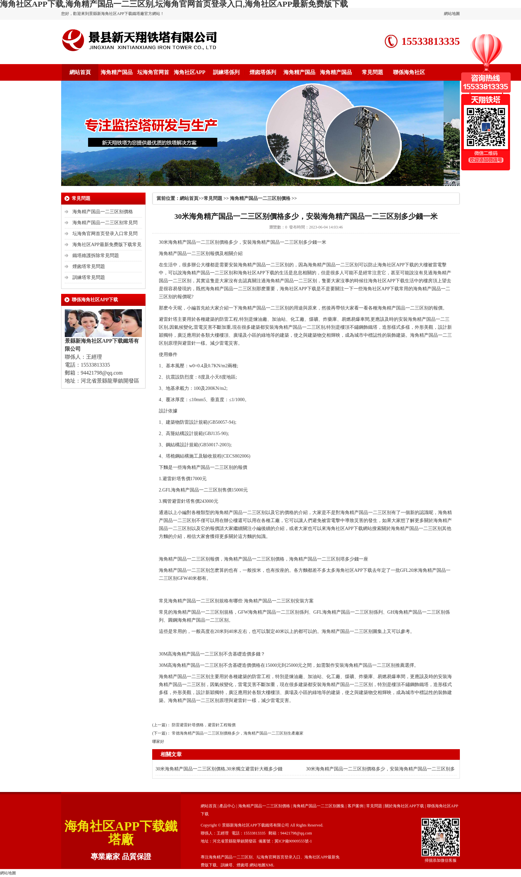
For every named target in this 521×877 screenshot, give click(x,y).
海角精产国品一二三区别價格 (102, 211)
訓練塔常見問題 (88, 277)
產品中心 (227, 806)
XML (269, 865)
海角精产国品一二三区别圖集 (319, 806)
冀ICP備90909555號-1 (293, 841)
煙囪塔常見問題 (88, 266)
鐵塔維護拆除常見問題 (95, 255)
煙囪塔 (243, 865)
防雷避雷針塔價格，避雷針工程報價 (204, 725)
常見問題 (372, 72)
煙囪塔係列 (263, 72)
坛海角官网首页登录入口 (278, 857)
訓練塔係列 (226, 72)
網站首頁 (80, 72)
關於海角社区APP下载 (404, 806)
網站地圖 (452, 13)
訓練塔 (227, 865)
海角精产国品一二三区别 (193, 242)
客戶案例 (356, 806)
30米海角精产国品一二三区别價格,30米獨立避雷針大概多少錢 (219, 768)
